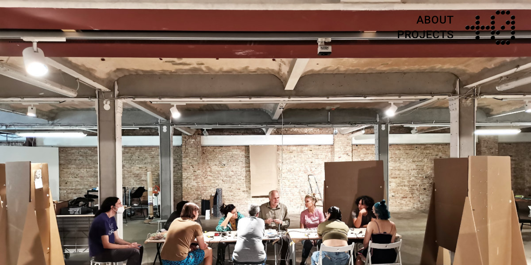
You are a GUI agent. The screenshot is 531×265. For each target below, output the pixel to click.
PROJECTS (425, 34)
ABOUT (435, 19)
